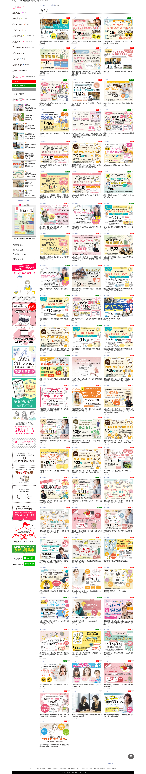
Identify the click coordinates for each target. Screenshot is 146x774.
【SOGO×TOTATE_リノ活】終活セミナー (116, 591)
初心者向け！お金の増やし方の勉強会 (115, 561)
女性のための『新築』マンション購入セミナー (118, 165)
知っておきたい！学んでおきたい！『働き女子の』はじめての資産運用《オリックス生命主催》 (54, 654)
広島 (68, 17)
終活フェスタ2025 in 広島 (111, 319)
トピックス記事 (50, 5)
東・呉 (128, 17)
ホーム (41, 5)
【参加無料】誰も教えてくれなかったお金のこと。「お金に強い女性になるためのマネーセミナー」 (118, 622)
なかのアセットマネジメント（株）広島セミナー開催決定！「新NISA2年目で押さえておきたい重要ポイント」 (86, 258)
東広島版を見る (19, 250)
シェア (110, 764)
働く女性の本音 (73, 768)
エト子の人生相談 (86, 768)
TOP (31, 768)
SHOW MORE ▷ (24, 201)
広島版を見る (18, 245)
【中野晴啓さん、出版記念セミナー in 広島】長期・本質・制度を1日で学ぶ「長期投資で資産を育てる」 (86, 73)
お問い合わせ (18, 259)
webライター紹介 (52, 768)
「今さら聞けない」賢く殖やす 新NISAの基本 (86, 41)
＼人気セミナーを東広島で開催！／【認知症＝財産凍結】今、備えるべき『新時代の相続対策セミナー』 (54, 197)
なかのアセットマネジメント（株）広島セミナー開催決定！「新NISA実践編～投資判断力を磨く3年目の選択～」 (86, 135)
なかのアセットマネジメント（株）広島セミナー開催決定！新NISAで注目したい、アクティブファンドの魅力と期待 (118, 410)
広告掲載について (19, 254)
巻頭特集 (63, 768)
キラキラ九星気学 (99, 768)
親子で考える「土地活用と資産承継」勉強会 (117, 71)
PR (100, 17)
